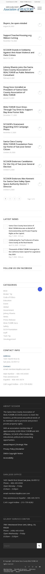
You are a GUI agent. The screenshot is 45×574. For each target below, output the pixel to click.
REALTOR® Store (25, 2)
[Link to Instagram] (32, 567)
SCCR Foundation (10, 329)
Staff (5, 332)
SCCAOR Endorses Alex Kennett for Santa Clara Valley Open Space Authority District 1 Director (18, 182)
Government (8, 310)
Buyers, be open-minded (15, 23)
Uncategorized (9, 339)
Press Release (9, 320)
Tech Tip (7, 336)
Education (7, 300)
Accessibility (8, 458)
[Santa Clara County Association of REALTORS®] (18, 8)
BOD (5, 291)
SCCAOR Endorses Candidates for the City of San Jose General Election (18, 164)
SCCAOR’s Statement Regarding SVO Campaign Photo (15, 127)
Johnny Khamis (9, 313)
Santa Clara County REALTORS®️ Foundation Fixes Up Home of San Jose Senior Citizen (18, 145)
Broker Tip (7, 294)
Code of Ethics (9, 297)
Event (5, 303)
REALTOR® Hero (10, 323)
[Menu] (38, 8)
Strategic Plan (21, 444)
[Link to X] (25, 567)
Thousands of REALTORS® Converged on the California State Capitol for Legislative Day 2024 (24, 251)
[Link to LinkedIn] (36, 567)
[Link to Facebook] (29, 567)
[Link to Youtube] (40, 567)
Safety (6, 326)
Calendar (37, 2)
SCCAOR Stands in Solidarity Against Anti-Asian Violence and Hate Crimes (18, 52)
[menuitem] (12, 1)
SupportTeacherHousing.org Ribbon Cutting (17, 36)
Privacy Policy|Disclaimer (13, 449)
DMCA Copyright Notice (13, 453)
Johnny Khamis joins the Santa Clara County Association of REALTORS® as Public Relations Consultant (18, 71)
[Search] (32, 8)
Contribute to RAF (11, 2)
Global (6, 307)
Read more (39, 24)
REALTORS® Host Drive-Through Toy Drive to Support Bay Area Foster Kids (18, 110)
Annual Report (9, 444)
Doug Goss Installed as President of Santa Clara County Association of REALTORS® (15, 91)
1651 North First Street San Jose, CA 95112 (21, 480)
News (5, 316)
